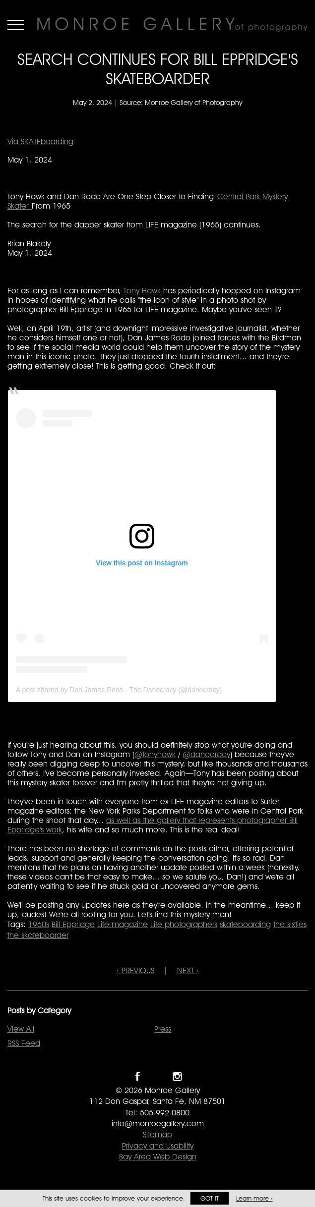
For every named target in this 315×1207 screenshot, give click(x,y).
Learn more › (254, 1198)
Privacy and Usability (157, 1146)
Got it (209, 1198)
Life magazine (122, 924)
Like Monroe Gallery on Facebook (137, 1076)
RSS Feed (23, 1043)
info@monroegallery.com (158, 1123)
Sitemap (157, 1134)
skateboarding (245, 924)
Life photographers (183, 924)
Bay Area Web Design (157, 1156)
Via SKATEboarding (40, 141)
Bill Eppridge (73, 924)
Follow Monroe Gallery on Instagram (177, 1076)
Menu (15, 24)
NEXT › (188, 970)
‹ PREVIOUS (135, 970)
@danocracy (206, 754)
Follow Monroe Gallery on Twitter (157, 1076)
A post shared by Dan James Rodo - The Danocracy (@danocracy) (119, 690)
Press (162, 1029)
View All (20, 1029)
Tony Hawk (142, 290)
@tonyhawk (155, 754)
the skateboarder (37, 935)
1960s (38, 924)
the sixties (290, 924)
